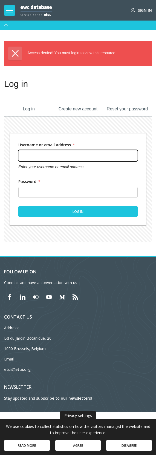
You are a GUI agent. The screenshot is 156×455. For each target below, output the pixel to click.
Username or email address (46, 144)
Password (29, 181)
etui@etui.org (17, 369)
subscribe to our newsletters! (64, 398)
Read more (27, 447)
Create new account (78, 109)
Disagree (129, 447)
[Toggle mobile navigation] (9, 10)
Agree (78, 447)
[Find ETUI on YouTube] (49, 296)
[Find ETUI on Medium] (62, 296)
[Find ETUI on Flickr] (35, 296)
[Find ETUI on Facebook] (9, 296)
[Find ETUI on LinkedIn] (22, 296)
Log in (29, 109)
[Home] (6, 25)
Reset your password (127, 109)
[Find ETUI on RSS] (75, 296)
